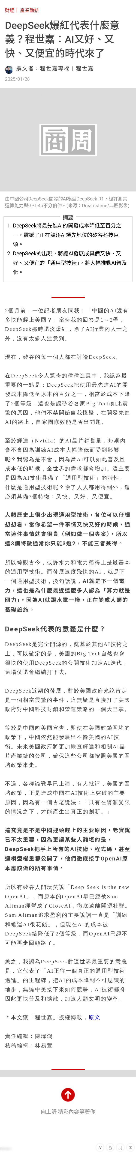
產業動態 (29, 10)
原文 (95, 1017)
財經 (9, 10)
